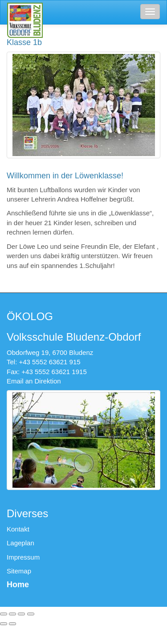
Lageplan (20, 543)
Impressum (23, 557)
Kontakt (18, 529)
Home (18, 584)
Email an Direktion (34, 381)
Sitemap (19, 571)
